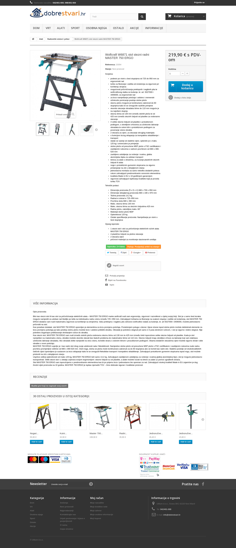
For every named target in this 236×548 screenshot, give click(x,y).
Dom (36, 28)
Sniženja (64, 503)
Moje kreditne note (98, 507)
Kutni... (63, 433)
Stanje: (108, 69)
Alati (61, 28)
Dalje (96, 129)
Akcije (134, 28)
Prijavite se (199, 2)
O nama (63, 525)
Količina (172, 69)
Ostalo (118, 28)
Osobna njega (96, 28)
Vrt (48, 28)
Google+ (136, 252)
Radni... (123, 433)
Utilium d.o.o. (37, 540)
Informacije (154, 28)
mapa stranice (66, 529)
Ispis (112, 285)
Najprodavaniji (67, 511)
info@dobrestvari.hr (171, 515)
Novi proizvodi (67, 507)
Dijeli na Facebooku (117, 280)
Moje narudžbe (97, 503)
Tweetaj (111, 252)
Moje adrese (95, 511)
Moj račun (96, 498)
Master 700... (96, 433)
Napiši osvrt (118, 265)
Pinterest (150, 252)
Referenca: (110, 64)
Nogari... (34, 433)
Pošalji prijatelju (117, 276)
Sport (75, 28)
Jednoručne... (156, 433)
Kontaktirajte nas (68, 514)
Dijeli (124, 252)
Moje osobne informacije (101, 514)
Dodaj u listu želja (182, 98)
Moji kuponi (95, 518)
